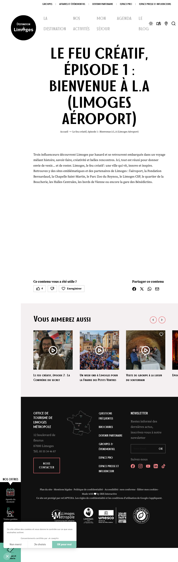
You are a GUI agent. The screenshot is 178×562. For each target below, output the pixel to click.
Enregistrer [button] (72, 289)
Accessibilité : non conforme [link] (120, 503)
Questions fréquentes (106, 420)
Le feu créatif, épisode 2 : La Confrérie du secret (51, 377)
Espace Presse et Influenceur (109, 482)
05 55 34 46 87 (48, 456)
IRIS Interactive (108, 508)
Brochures (106, 432)
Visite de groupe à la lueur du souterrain (145, 377)
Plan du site (46, 503)
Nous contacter (46, 470)
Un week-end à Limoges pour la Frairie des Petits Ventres (98, 380)
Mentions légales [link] (63, 503)
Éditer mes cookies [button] (147, 503)
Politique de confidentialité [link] (88, 503)
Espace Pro (106, 470)
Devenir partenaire (106, 444)
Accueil (64, 131)
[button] (7, 556)
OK (161, 453)
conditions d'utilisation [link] (124, 512)
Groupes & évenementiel (107, 458)
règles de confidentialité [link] (92, 512)
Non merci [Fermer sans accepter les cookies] (15, 544)
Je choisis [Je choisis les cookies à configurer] (40, 544)
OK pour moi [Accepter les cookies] (64, 544)
